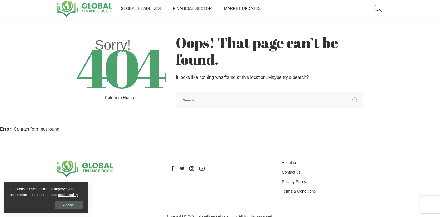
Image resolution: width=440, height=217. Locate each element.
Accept (68, 205)
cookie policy (68, 195)
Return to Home (119, 97)
